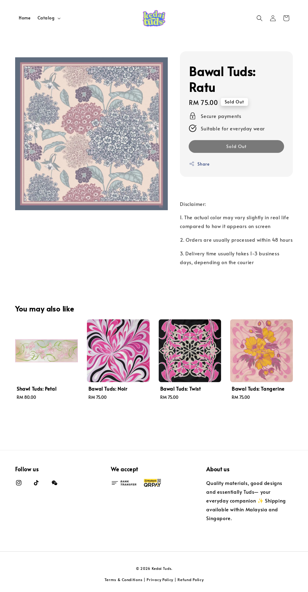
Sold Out (236, 146)
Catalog (46, 18)
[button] (259, 18)
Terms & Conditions (123, 579)
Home (24, 18)
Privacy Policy (160, 579)
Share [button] (199, 164)
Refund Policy (190, 579)
